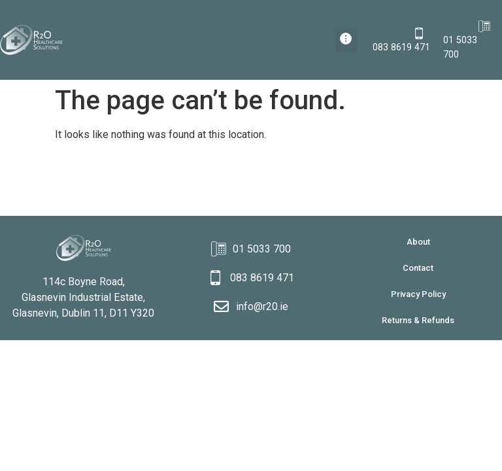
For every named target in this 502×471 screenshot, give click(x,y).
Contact (418, 268)
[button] (346, 40)
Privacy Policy (418, 294)
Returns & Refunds (418, 320)
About (418, 242)
